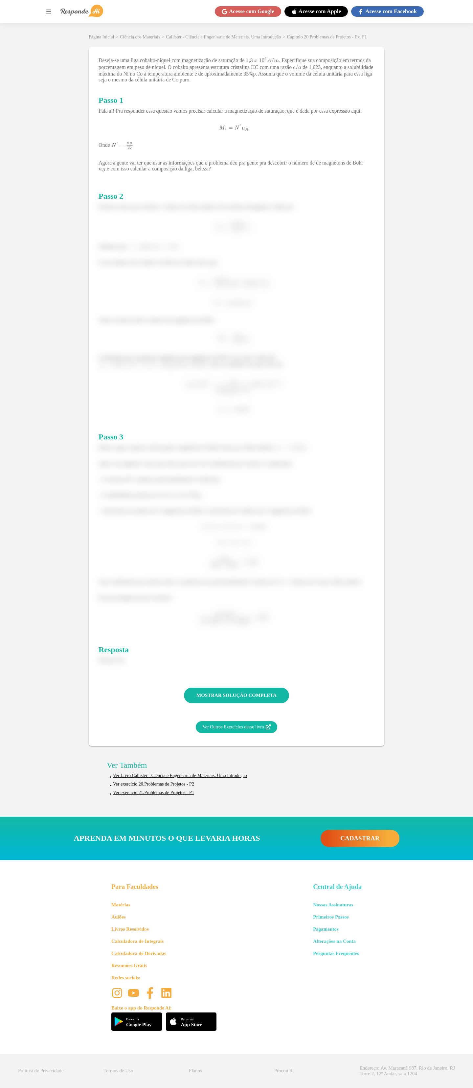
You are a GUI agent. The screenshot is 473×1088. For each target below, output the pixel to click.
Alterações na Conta (334, 941)
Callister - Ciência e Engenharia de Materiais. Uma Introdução (223, 36)
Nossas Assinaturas (333, 904)
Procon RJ (284, 1070)
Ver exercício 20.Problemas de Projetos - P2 (153, 784)
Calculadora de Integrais (137, 941)
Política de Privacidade (40, 1070)
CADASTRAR (359, 838)
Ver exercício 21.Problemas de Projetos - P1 (153, 792)
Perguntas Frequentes (336, 953)
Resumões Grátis (129, 965)
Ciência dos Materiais (140, 36)
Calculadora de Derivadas (138, 953)
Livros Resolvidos (130, 929)
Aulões (118, 917)
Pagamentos (326, 929)
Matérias (120, 904)
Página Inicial (101, 36)
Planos (195, 1070)
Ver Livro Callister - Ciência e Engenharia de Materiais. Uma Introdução (180, 775)
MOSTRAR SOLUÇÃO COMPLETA (236, 695)
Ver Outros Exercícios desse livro (236, 727)
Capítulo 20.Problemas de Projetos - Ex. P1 (327, 36)
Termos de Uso (118, 1070)
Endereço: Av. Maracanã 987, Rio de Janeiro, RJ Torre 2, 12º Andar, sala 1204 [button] (407, 1070)
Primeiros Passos (331, 917)
